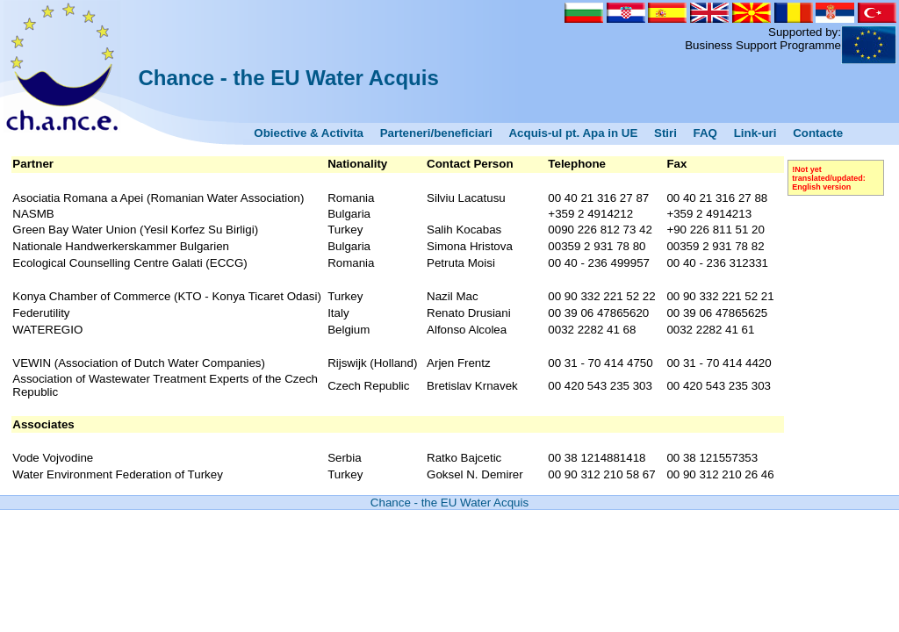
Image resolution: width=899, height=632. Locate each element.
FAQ (705, 133)
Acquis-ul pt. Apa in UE (572, 133)
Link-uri (755, 133)
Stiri (665, 133)
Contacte (818, 133)
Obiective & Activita (308, 133)
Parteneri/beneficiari (436, 133)
